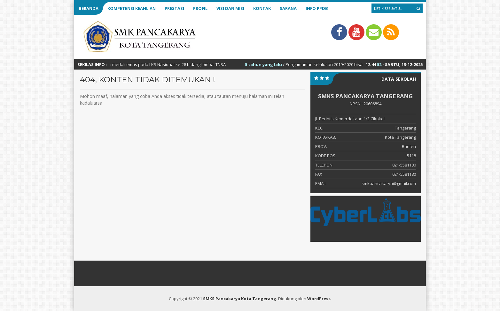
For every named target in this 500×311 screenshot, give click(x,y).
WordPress (319, 298)
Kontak (262, 8)
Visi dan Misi (230, 8)
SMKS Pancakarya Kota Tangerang (239, 298)
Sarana (288, 8)
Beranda (88, 8)
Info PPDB (317, 8)
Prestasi (174, 8)
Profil (200, 8)
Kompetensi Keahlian (131, 8)
